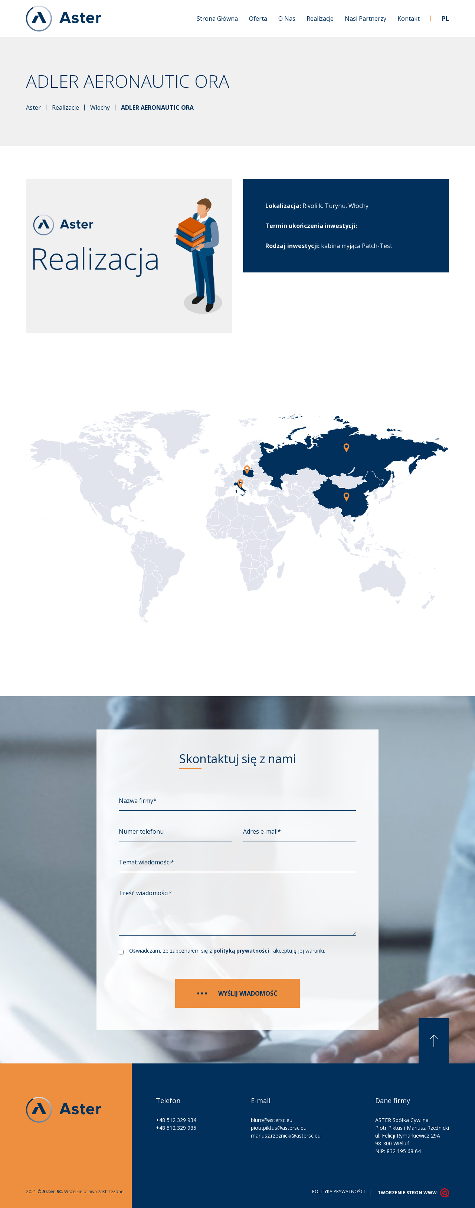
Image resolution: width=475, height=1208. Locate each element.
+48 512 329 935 (176, 1127)
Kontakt (408, 18)
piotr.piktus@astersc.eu (279, 1127)
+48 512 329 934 (176, 1119)
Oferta (258, 18)
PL (445, 18)
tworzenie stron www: (413, 1192)
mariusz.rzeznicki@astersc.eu (286, 1135)
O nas (286, 18)
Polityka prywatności (338, 1191)
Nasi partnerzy (365, 18)
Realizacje (320, 18)
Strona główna (217, 18)
